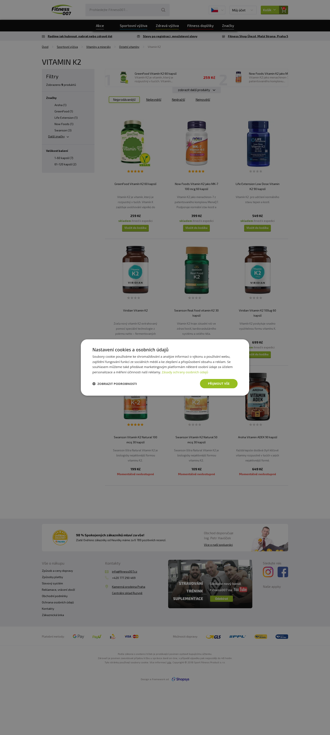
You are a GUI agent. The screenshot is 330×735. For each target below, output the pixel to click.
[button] (114, 384)
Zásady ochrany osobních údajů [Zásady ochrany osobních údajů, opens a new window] (185, 372)
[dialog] (165, 367)
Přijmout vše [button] (219, 384)
